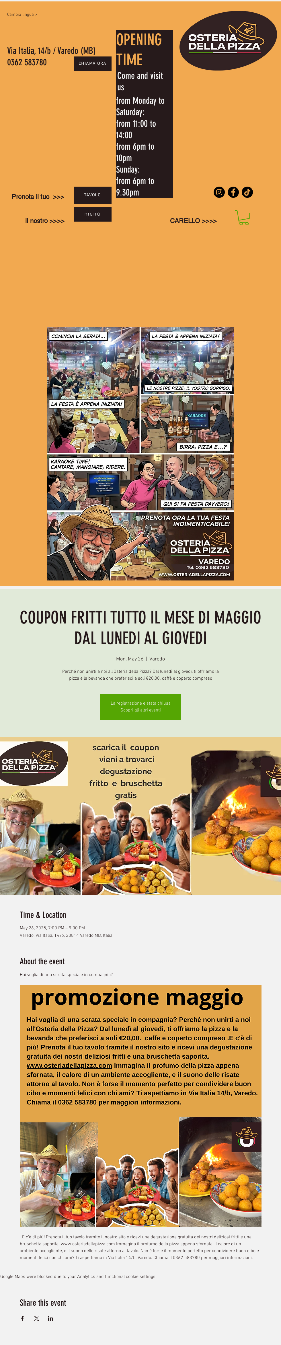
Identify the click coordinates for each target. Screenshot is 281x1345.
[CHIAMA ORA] (93, 63)
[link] (244, 217)
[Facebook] (233, 192)
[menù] (93, 214)
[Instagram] (219, 192)
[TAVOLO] (93, 195)
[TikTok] (247, 192)
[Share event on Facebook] (22, 1318)
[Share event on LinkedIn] (50, 1318)
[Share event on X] (36, 1318)
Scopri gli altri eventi (140, 710)
